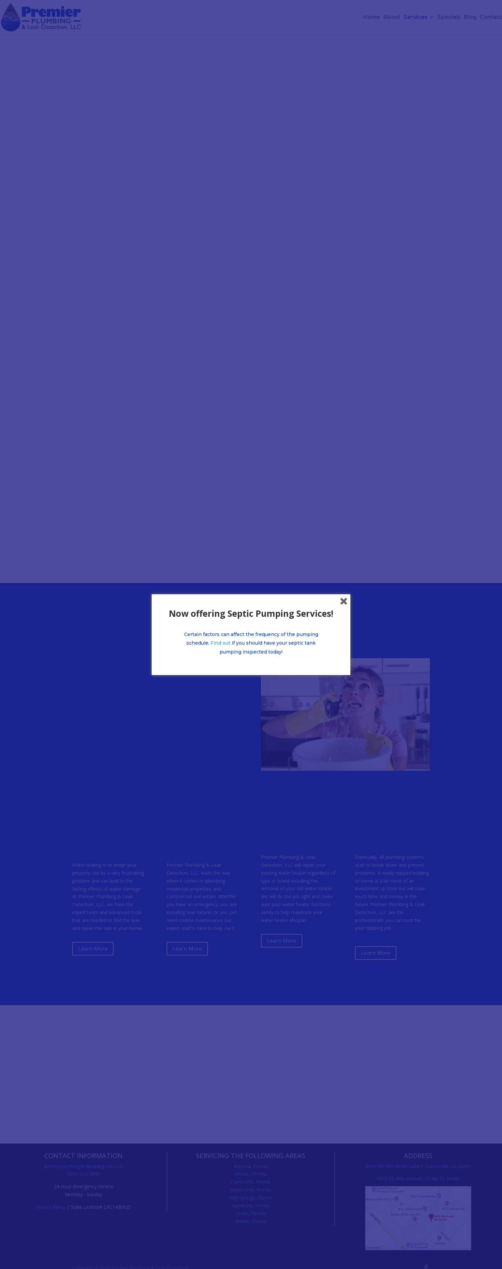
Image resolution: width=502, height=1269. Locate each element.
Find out (220, 643)
